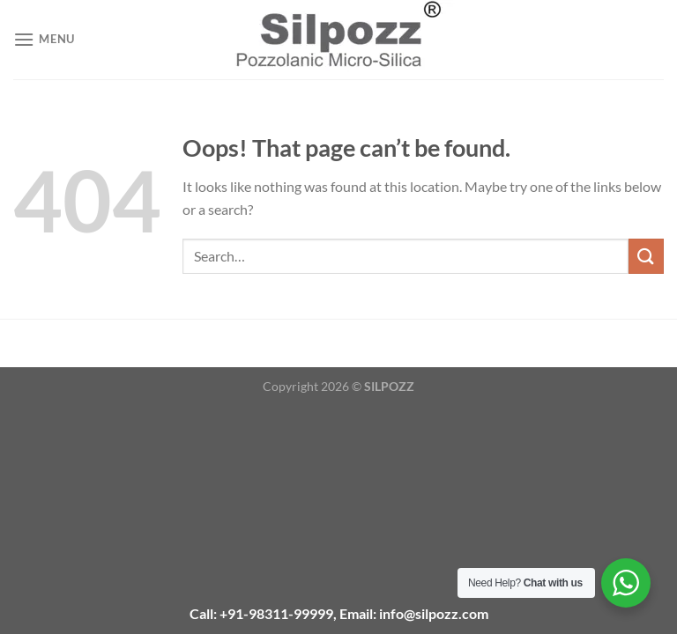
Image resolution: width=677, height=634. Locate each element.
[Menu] (44, 39)
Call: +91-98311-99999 (261, 613)
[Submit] (646, 256)
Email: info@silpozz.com (413, 613)
